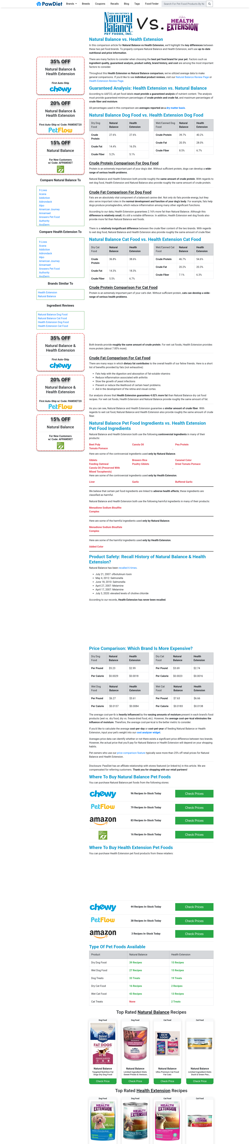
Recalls (114, 3)
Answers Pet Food (49, 217)
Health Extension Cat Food (53, 326)
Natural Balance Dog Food (52, 314)
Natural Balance (47, 296)
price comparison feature (131, 752)
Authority (44, 220)
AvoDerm (44, 224)
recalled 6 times (128, 567)
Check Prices (194, 794)
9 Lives (43, 190)
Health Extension (47, 292)
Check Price (103, 1081)
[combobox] (184, 4)
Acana (42, 194)
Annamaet (45, 213)
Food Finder (151, 3)
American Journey (49, 209)
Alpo (41, 205)
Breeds (86, 3)
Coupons (100, 3)
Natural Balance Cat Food (52, 318)
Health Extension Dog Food (53, 322)
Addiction (44, 197)
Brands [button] (70, 3)
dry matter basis (175, 107)
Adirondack (45, 201)
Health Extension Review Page (106, 80)
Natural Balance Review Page (192, 77)
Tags (137, 3)
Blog (126, 3)
